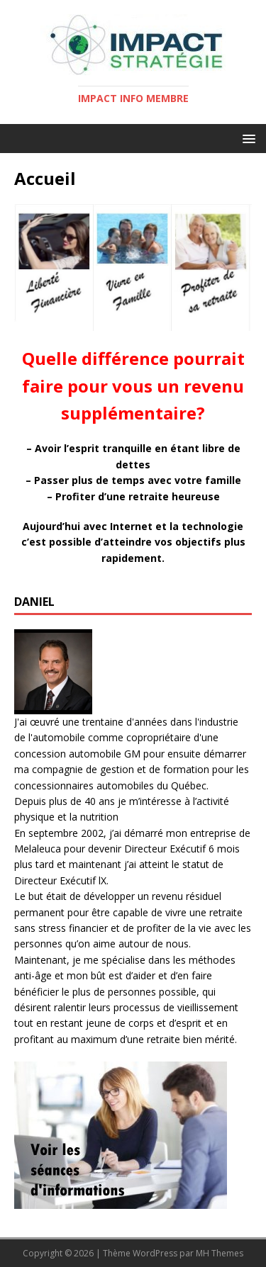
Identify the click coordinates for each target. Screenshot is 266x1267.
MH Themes (219, 1253)
